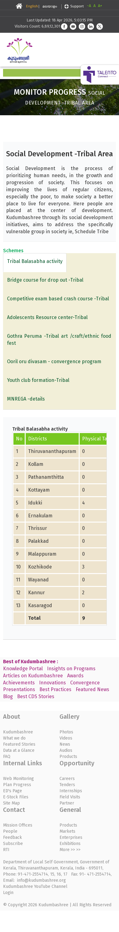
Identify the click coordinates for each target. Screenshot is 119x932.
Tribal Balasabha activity (35, 261)
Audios (66, 750)
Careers (67, 778)
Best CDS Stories (35, 696)
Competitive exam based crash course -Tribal (58, 299)
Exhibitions (70, 843)
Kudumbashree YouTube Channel (35, 886)
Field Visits (70, 797)
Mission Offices (17, 825)
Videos (66, 738)
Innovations (52, 683)
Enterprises (71, 837)
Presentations (19, 689)
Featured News (92, 689)
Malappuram (42, 554)
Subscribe (13, 843)
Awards (75, 676)
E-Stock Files (15, 797)
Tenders (67, 784)
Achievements (19, 683)
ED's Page (12, 790)
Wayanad (38, 580)
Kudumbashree (18, 732)
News (65, 744)
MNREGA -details (26, 399)
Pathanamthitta (46, 477)
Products (68, 756)
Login (8, 892)
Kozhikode (40, 567)
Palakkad (38, 541)
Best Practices (55, 689)
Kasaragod (40, 605)
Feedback (12, 837)
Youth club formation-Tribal (38, 380)
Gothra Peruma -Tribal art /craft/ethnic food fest (59, 339)
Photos (66, 732)
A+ (100, 5)
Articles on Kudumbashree (33, 676)
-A (89, 5)
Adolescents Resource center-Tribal (47, 317)
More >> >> (70, 849)
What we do (14, 738)
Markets (67, 831)
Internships (71, 790)
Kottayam (39, 490)
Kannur (36, 592)
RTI (6, 849)
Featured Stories (19, 744)
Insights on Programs (71, 668)
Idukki (35, 503)
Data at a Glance (18, 750)
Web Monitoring (18, 778)
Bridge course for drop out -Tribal (45, 280)
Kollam (35, 464)
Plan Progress (17, 784)
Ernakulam (40, 516)
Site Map (11, 803)
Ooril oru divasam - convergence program (54, 361)
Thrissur (37, 528)
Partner (67, 803)
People (10, 831)
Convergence (85, 683)
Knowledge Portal (23, 668)
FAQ (6, 756)
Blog (8, 696)
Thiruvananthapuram (52, 451)
